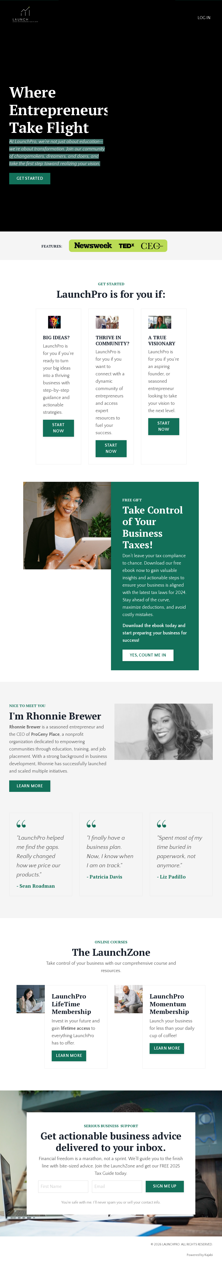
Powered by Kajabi (200, 1255)
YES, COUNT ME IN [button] (148, 655)
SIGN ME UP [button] (164, 1186)
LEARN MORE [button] (30, 786)
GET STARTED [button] (30, 178)
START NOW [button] (58, 428)
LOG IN (204, 18)
